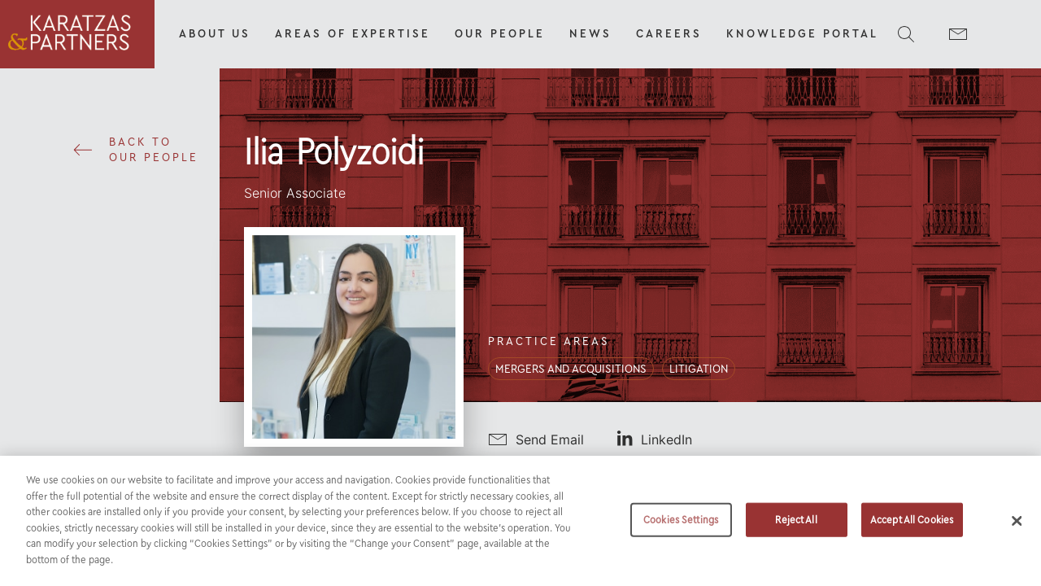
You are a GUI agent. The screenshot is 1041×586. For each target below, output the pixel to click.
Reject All (796, 528)
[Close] (1016, 530)
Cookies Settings (680, 528)
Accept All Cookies (911, 528)
